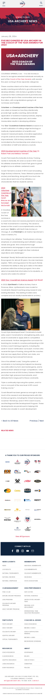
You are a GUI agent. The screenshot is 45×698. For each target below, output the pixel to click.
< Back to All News (9, 420)
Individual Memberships (32, 566)
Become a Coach (30, 628)
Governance (28, 652)
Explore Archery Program (11, 596)
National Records (8, 577)
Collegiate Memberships (32, 573)
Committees (28, 664)
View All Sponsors (22, 536)
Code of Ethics (29, 660)
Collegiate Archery (9, 632)
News (4, 566)
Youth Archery (7, 624)
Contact (35, 681)
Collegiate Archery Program (9, 604)
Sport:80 (40, 693)
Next (41, 420)
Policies (27, 668)
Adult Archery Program (10, 609)
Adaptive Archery (8, 635)
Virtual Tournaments (10, 639)
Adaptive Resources (9, 660)
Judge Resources (8, 664)
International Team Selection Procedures (32, 612)
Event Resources (8, 668)
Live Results (6, 569)
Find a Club (6, 592)
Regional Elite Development (29, 606)
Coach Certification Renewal (31, 633)
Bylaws (26, 656)
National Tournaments (10, 573)
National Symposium (9, 581)
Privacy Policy (30, 688)
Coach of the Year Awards (20, 79)
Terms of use (38, 688)
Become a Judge (29, 637)
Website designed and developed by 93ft (14, 693)
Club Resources (8, 656)
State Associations (31, 581)
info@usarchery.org (12, 681)
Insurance (28, 577)
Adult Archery (7, 628)
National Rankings (31, 596)
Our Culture (28, 592)
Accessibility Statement (22, 689)
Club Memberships (30, 569)
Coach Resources (30, 624)
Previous (34, 420)
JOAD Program (7, 600)
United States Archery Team (32, 600)
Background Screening (32, 641)
